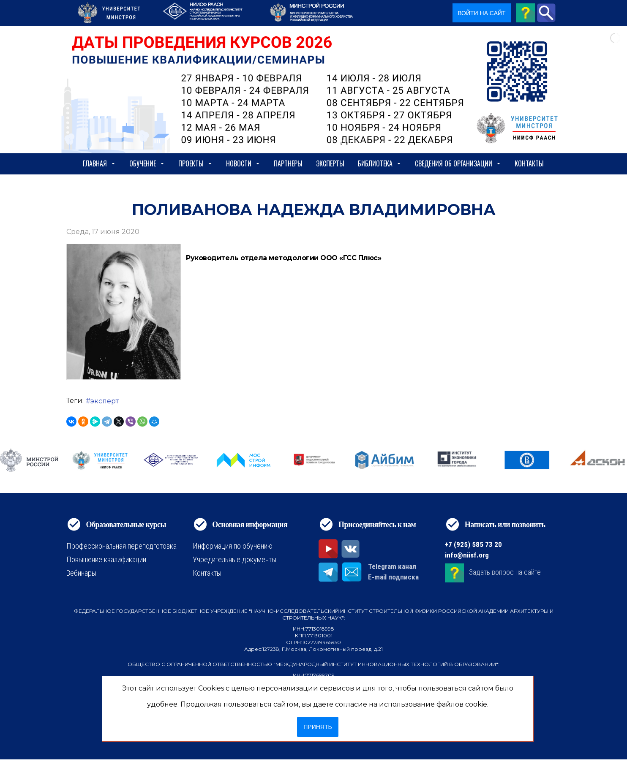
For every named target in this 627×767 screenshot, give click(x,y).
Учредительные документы (234, 559)
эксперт (104, 401)
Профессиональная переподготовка (121, 545)
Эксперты (330, 163)
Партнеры (288, 163)
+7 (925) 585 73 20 (473, 544)
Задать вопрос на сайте (505, 572)
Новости (243, 163)
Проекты (195, 163)
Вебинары (81, 572)
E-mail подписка (393, 577)
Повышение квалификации (106, 559)
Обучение (147, 163)
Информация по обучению (233, 545)
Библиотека (379, 163)
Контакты (529, 163)
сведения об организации (458, 163)
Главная (99, 163)
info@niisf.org (467, 555)
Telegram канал (392, 566)
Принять (317, 726)
